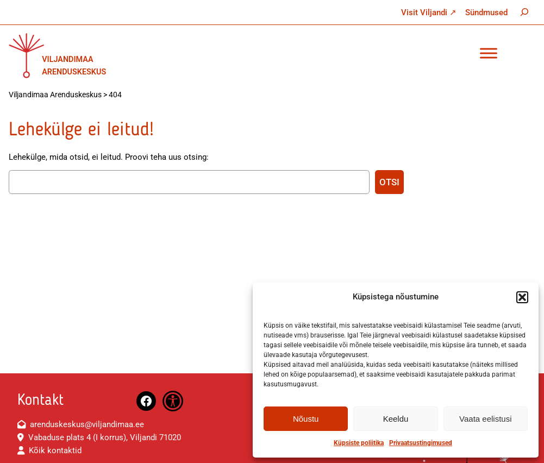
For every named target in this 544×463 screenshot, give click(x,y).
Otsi (389, 182)
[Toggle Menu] (488, 53)
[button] (522, 297)
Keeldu (396, 418)
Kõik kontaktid (55, 450)
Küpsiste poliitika (359, 443)
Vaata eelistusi (485, 418)
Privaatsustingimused (420, 443)
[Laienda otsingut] (524, 12)
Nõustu (306, 418)
